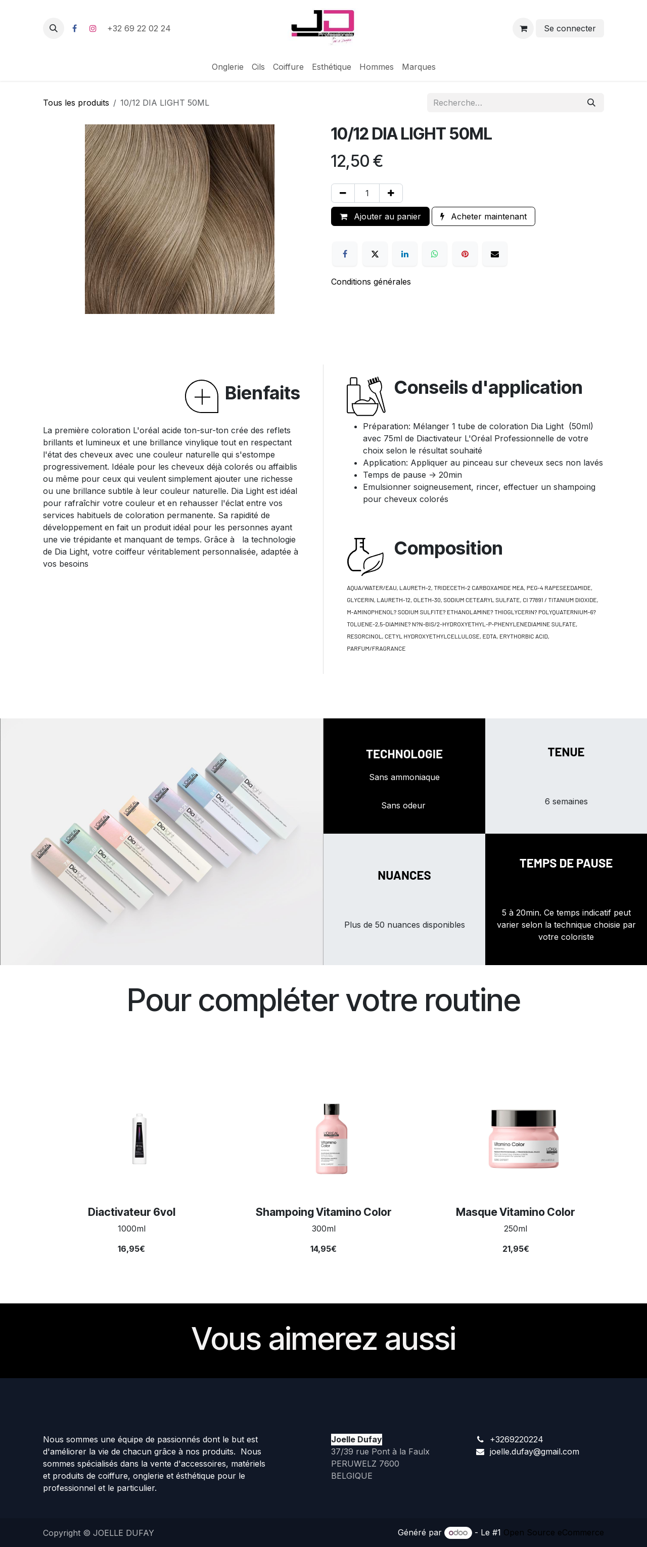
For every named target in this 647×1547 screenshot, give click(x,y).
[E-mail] (495, 254)
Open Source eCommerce (553, 1532)
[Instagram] (93, 28)
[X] (375, 254)
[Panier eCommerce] (523, 28)
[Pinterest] (465, 254)
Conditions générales (371, 282)
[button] (53, 28)
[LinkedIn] (405, 254)
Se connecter (570, 28)
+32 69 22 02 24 (140, 28)
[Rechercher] (591, 102)
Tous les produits (76, 103)
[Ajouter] (391, 193)
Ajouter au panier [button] (380, 216)
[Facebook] (74, 28)
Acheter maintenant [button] (483, 216)
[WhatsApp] (435, 254)
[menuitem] (228, 67)
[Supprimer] (343, 193)
